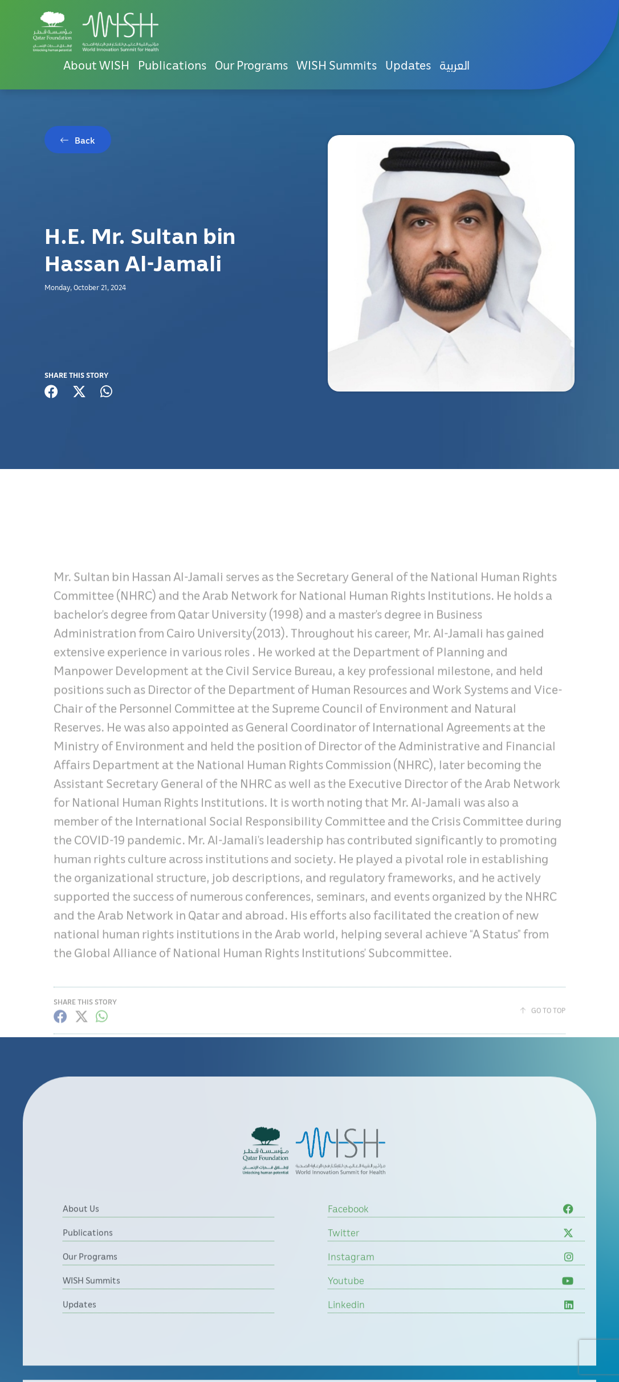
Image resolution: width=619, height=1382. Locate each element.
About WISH (96, 65)
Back (85, 140)
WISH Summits (336, 65)
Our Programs (251, 65)
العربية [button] (454, 65)
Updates (408, 65)
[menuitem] (454, 65)
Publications (172, 65)
